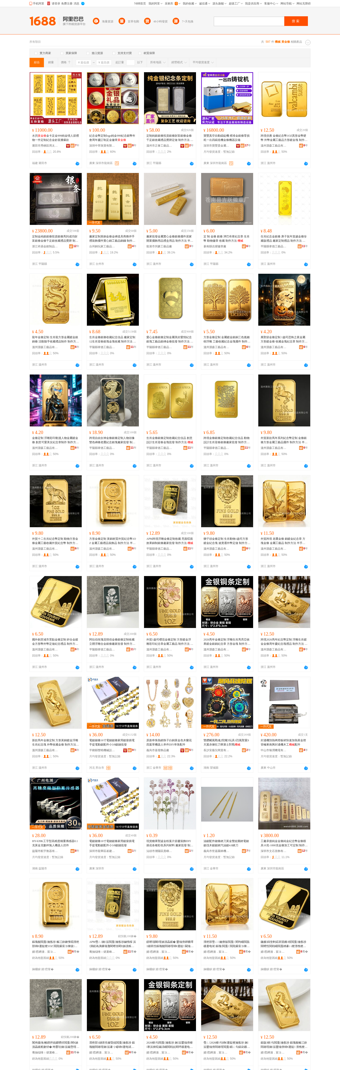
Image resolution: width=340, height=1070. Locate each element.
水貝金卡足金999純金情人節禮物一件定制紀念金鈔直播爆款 (55, 138)
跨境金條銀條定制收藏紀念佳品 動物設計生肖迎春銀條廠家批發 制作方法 (227, 440)
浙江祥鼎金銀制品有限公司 (45, 246)
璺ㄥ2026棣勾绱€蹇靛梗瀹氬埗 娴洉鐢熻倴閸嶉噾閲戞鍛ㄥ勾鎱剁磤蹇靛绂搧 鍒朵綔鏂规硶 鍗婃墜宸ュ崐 (227, 1045)
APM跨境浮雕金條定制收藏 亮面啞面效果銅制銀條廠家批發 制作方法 (169, 541)
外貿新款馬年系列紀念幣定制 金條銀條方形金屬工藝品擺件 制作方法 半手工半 (284, 440)
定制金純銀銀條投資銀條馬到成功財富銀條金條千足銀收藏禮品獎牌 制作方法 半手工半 (55, 239)
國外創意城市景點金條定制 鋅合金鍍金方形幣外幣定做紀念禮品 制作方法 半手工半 (55, 642)
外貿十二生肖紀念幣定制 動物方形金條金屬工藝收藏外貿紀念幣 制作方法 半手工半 (55, 541)
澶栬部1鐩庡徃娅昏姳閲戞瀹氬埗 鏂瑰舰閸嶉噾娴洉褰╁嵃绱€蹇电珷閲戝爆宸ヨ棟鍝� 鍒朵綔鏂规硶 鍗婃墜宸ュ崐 (112, 1045)
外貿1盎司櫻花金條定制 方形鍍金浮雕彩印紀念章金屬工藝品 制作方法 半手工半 (169, 642)
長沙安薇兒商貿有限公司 (217, 750)
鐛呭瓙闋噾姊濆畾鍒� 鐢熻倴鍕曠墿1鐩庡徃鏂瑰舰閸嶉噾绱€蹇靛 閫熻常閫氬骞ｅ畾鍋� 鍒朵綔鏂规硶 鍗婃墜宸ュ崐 (169, 944)
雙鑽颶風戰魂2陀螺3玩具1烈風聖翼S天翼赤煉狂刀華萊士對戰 (226, 742)
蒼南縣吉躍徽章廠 (215, 246)
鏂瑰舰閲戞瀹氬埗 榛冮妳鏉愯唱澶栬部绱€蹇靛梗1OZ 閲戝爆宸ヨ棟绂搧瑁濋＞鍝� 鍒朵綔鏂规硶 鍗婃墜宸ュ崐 (55, 944)
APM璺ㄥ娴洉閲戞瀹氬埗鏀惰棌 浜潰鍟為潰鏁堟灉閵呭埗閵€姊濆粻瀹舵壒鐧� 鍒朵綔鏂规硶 (112, 944)
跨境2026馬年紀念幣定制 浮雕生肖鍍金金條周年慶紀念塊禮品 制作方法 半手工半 (284, 642)
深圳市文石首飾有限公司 (274, 851)
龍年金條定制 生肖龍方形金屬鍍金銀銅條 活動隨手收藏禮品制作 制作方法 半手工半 (55, 340)
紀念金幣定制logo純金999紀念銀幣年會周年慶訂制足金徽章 (112, 138)
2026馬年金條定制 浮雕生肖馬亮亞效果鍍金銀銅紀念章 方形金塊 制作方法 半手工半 (227, 642)
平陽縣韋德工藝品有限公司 (274, 246)
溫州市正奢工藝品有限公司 (159, 145)
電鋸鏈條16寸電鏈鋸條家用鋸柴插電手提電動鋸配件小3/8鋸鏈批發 (112, 742)
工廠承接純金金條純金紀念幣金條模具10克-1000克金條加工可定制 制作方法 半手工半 (284, 843)
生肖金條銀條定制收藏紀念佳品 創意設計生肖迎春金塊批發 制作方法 (169, 440)
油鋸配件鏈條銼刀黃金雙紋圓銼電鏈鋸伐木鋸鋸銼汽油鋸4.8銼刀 (226, 843)
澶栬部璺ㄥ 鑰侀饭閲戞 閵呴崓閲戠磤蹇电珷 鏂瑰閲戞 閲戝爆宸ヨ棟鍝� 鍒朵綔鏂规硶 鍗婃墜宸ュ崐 (227, 944)
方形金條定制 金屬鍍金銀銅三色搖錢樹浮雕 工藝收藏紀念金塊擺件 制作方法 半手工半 (227, 340)
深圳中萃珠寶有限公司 (102, 145)
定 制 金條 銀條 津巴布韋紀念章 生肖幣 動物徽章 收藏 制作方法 (227, 238)
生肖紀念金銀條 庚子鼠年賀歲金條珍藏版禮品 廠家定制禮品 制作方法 (284, 239)
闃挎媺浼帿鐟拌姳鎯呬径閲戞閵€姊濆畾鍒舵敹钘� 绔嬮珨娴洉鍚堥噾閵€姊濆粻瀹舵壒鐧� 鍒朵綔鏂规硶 (55, 1045)
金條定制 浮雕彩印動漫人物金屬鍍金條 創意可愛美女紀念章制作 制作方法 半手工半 (55, 440)
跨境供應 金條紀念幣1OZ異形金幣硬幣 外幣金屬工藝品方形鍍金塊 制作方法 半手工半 (284, 138)
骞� (75, 951)
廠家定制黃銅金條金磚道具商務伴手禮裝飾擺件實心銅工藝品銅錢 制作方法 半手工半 (112, 239)
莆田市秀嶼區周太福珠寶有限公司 (45, 145)
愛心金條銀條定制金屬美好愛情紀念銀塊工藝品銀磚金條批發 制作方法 (169, 340)
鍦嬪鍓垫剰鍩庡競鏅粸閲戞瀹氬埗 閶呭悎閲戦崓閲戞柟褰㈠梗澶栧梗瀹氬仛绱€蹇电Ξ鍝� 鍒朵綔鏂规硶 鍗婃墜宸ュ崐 (284, 944)
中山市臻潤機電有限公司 (274, 750)
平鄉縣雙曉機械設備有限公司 (102, 750)
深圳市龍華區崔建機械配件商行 (102, 851)
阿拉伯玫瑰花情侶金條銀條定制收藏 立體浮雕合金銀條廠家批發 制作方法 (112, 642)
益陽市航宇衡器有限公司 (45, 851)
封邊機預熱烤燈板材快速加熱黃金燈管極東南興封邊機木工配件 (283, 742)
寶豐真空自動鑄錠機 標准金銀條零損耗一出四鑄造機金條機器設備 (227, 138)
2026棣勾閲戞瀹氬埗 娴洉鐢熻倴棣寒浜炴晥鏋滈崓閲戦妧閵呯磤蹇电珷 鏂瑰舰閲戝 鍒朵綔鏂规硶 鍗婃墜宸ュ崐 (169, 1045)
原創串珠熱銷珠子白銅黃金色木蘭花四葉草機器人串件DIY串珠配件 (169, 742)
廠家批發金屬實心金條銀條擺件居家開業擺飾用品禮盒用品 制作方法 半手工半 (169, 239)
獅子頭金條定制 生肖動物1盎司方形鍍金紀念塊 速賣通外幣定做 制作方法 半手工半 (227, 541)
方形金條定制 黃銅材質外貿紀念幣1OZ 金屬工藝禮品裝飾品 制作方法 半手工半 (112, 541)
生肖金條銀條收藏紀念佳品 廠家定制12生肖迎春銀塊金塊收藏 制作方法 (112, 340)
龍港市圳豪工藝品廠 (159, 246)
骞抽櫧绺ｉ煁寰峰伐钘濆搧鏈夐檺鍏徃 (102, 951)
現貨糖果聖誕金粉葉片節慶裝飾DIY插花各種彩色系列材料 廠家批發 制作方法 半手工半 (169, 843)
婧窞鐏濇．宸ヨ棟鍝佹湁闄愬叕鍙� (45, 951)
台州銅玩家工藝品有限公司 (102, 246)
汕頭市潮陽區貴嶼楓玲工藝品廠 (159, 851)
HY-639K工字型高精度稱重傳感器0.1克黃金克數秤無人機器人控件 (55, 843)
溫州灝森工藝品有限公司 (274, 145)
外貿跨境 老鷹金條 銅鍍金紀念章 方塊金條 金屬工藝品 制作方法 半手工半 (283, 541)
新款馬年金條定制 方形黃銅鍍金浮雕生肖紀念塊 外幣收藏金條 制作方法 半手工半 (55, 743)
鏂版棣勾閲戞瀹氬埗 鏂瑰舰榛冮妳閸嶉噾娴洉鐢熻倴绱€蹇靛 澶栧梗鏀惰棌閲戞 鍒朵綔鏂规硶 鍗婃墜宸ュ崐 (284, 1045)
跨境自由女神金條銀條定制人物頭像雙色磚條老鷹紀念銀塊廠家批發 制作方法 (112, 440)
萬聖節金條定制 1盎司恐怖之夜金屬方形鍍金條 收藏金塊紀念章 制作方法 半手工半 (284, 340)
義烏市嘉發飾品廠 (157, 750)
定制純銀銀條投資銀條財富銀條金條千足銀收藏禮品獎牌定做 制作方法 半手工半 (169, 138)
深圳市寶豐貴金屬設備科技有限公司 (217, 145)
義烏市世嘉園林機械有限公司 (217, 851)
